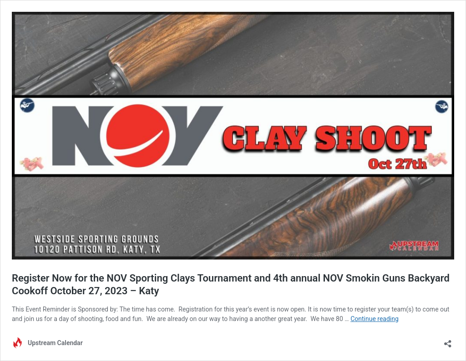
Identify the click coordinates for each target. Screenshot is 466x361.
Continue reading (374, 318)
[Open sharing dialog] (447, 341)
